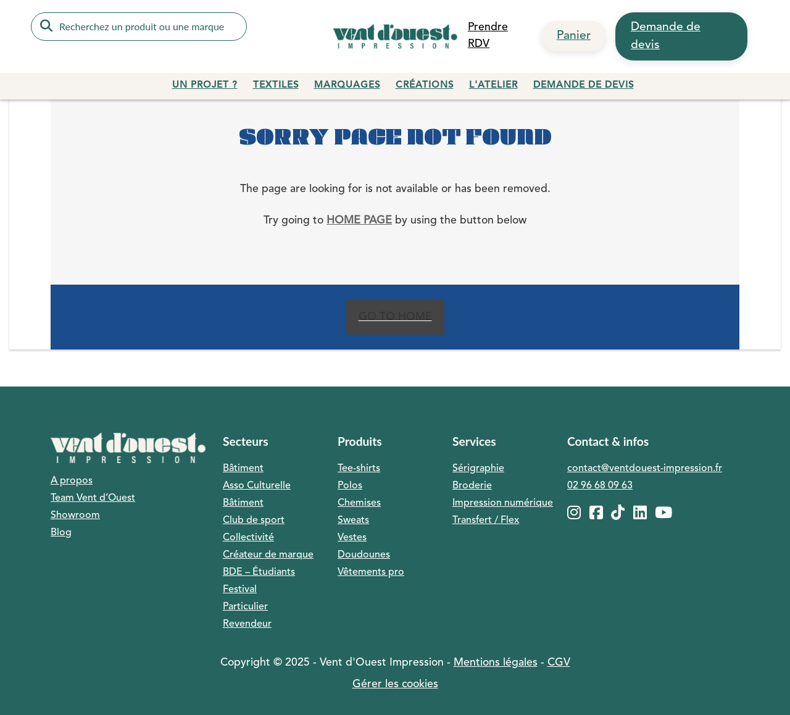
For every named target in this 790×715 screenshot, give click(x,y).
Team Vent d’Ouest (93, 498)
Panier (574, 36)
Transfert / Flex (485, 520)
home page (359, 220)
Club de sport (254, 520)
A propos (72, 481)
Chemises (359, 503)
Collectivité (248, 538)
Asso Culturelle (257, 486)
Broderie (472, 486)
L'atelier (493, 85)
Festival (240, 590)
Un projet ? (205, 85)
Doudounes (364, 555)
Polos (350, 486)
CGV (558, 663)
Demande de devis (666, 36)
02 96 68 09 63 (600, 486)
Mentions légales (496, 663)
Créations (425, 85)
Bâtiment (243, 469)
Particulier (245, 607)
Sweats (353, 520)
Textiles (276, 85)
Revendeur (247, 624)
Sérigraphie (478, 469)
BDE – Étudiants (259, 572)
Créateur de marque (268, 555)
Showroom (75, 516)
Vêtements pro (371, 572)
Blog (61, 533)
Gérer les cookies (395, 684)
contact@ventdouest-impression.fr (644, 469)
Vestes (352, 538)
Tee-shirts (359, 469)
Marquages (347, 85)
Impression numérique (502, 503)
